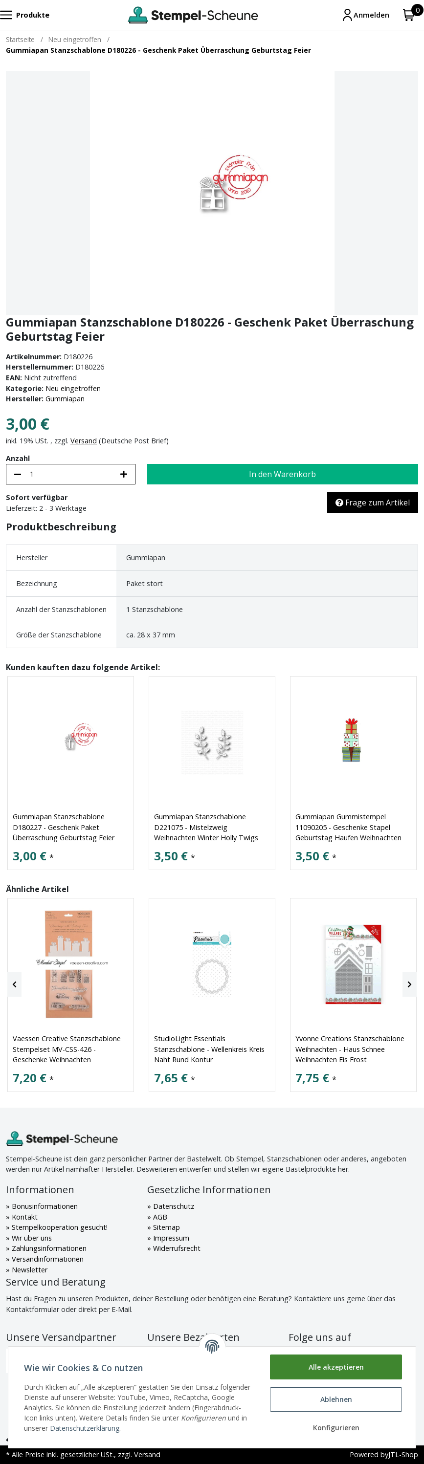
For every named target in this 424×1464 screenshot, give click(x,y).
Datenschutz (172, 1206)
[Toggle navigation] (24, 15)
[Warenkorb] (409, 15)
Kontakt (24, 1217)
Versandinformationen (47, 1259)
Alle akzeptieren (336, 1367)
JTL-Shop (403, 1454)
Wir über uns (31, 1238)
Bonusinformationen (44, 1206)
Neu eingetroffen (73, 388)
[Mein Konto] (365, 15)
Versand (83, 440)
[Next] (409, 984)
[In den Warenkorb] (282, 474)
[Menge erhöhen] (123, 474)
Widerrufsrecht (176, 1248)
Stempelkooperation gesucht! (59, 1227)
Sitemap (165, 1227)
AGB (159, 1217)
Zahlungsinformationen (48, 1248)
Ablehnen (336, 1399)
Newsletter (28, 1269)
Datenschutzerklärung (84, 1428)
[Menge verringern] (17, 474)
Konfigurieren (336, 1427)
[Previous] (14, 984)
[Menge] (70, 474)
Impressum (170, 1238)
